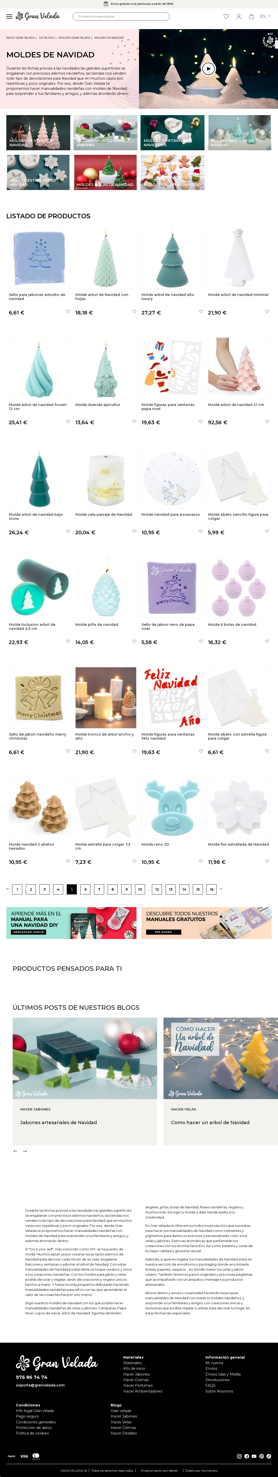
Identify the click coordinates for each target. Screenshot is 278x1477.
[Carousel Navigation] (145, 1175)
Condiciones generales (36, 1422)
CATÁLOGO (46, 37)
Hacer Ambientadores (142, 1391)
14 (184, 889)
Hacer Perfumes (138, 1385)
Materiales (132, 1363)
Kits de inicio (134, 1368)
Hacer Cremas (136, 1380)
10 (140, 889)
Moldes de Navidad (109, 37)
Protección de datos (34, 1427)
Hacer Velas (121, 1422)
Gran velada (121, 1410)
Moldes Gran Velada (74, 37)
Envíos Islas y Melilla (223, 1374)
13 (171, 889)
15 (198, 889)
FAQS (210, 1385)
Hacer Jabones (136, 1374)
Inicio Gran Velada (20, 37)
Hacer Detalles (124, 1433)
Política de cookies (32, 1433)
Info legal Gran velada (35, 1410)
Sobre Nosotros (219, 1391)
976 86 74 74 (32, 1377)
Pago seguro (27, 1416)
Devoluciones (217, 1380)
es (265, 16)
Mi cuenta (214, 1363)
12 (157, 889)
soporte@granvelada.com (40, 1385)
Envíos (211, 1368)
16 (212, 889)
